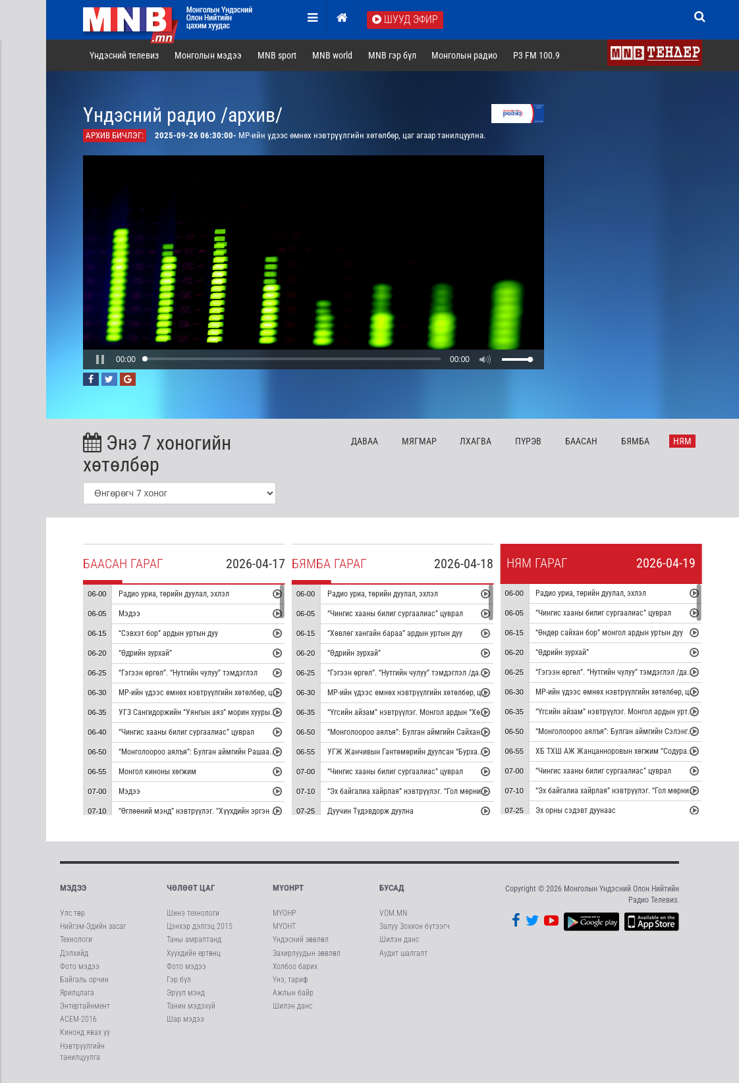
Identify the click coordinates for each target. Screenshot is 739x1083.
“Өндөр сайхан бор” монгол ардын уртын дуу (609, 632)
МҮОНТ (284, 926)
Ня (682, 441)
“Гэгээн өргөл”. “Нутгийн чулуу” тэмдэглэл (188, 672)
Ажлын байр (293, 992)
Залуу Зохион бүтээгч (414, 926)
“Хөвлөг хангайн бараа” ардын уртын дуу (394, 633)
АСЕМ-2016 (78, 1019)
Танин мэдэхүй (191, 1006)
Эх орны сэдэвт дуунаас (575, 810)
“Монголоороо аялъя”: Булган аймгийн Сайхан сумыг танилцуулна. (437, 732)
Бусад (391, 888)
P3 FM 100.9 (536, 55)
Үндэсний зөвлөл (301, 939)
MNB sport (277, 55)
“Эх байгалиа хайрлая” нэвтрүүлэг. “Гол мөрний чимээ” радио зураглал (445, 791)
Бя (635, 441)
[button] (100, 359)
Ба (581, 441)
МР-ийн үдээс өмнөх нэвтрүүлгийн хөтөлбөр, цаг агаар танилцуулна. (231, 692)
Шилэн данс (292, 1006)
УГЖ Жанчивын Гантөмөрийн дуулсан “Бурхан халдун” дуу (424, 751)
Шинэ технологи (193, 913)
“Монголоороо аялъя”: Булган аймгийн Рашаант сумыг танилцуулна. (231, 751)
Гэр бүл (179, 979)
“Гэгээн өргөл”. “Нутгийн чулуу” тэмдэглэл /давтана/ (414, 672)
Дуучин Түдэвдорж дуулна (370, 811)
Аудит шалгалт (403, 953)
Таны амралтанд (194, 939)
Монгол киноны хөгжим (157, 771)
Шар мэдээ (185, 1019)
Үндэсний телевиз (124, 55)
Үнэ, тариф (290, 979)
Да (364, 441)
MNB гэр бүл (392, 55)
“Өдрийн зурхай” (145, 653)
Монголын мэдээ (208, 55)
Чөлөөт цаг (191, 888)
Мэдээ (129, 613)
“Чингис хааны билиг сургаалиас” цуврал (186, 732)
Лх (475, 441)
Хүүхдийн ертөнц (194, 953)
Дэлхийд (74, 953)
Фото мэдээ (79, 966)
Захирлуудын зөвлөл (307, 953)
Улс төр (72, 913)
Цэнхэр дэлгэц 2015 (200, 926)
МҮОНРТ (288, 888)
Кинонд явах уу (85, 1032)
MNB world (332, 55)
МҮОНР (284, 913)
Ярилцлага (77, 992)
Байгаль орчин (84, 979)
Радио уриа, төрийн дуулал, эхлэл (174, 593)
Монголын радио (464, 55)
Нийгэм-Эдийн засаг (93, 926)
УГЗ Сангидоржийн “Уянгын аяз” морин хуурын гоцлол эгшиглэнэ (227, 712)
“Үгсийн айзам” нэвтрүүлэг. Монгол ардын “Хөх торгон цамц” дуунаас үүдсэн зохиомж (470, 712)
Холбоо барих (295, 966)
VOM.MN (393, 913)
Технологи (76, 939)
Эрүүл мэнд (186, 992)
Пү (528, 441)
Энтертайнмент (85, 1006)
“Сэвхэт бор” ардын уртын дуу (168, 633)
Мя (419, 441)
